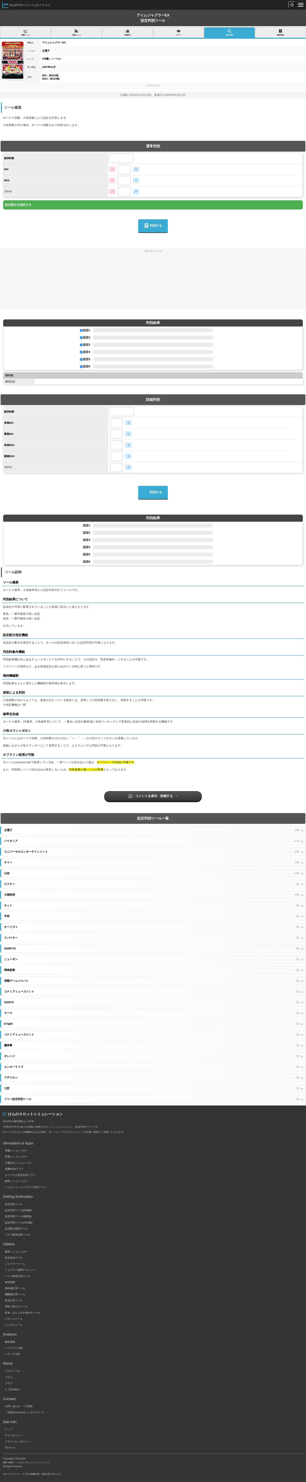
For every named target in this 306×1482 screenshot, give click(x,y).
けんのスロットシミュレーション (29, 4)
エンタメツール (14, 1324)
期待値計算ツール (15, 1288)
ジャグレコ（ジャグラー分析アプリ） (26, 1187)
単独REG (9, 445)
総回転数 (9, 158)
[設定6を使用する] (81, 366)
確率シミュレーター (16, 1181)
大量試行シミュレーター (19, 1162)
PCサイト (10, 1447)
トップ (8, 1429)
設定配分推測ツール (16, 1228)
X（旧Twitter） (13, 1389)
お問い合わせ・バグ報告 (19, 1406)
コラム (8, 1377)
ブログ (8, 1383)
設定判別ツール (14, 1204)
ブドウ (8, 191)
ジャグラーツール (15, 1263)
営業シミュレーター (16, 1156)
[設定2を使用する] (81, 337)
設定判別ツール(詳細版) (18, 1210)
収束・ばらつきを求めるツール (22, 1312)
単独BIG (9, 422)
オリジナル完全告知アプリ (20, 1175)
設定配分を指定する (18, 204)
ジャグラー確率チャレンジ (20, 1269)
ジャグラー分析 (14, 1347)
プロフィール (12, 1371)
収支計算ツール (14, 1300)
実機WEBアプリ (14, 1168)
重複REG (9, 456)
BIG (6, 169)
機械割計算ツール (15, 1294)
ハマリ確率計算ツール (17, 1276)
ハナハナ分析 (12, 1354)
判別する (153, 226)
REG (7, 180)
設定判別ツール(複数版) (18, 1216)
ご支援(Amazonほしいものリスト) (24, 1412)
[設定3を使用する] (81, 345)
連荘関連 (10, 1282)
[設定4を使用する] (81, 352)
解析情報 (10, 1341)
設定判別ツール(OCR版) (19, 1222)
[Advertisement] (153, 282)
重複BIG (9, 433)
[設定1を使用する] (81, 330)
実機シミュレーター (16, 1150)
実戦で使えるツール (16, 1306)
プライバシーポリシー (17, 1441)
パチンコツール (14, 1318)
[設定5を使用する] (81, 359)
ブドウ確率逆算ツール (17, 1234)
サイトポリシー (14, 1435)
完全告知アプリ (14, 1257)
